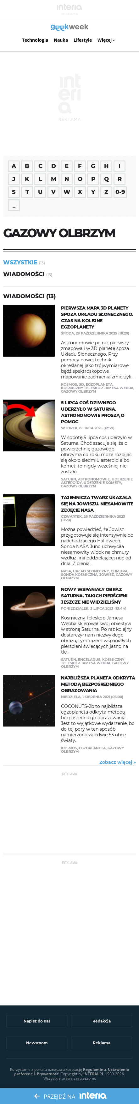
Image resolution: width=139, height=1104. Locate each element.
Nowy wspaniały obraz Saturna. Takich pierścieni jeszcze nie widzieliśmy (94, 596)
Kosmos (69, 384)
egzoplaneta (99, 384)
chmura (119, 571)
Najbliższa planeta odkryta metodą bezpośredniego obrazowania (98, 684)
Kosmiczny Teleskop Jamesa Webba (97, 388)
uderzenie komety (102, 482)
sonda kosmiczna (79, 574)
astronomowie (94, 479)
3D (81, 384)
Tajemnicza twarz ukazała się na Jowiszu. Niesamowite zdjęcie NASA (97, 504)
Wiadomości (24, 274)
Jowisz (106, 574)
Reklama (101, 1043)
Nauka (61, 40)
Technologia (35, 40)
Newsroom (37, 1043)
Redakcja (101, 1021)
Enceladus (89, 659)
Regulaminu (94, 1069)
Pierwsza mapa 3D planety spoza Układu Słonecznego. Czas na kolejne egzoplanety (97, 317)
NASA (66, 571)
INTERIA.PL (93, 1074)
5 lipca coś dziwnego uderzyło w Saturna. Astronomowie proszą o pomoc (93, 412)
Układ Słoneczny (91, 571)
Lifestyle (83, 40)
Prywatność (47, 1074)
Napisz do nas (37, 1021)
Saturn (68, 479)
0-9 (120, 192)
